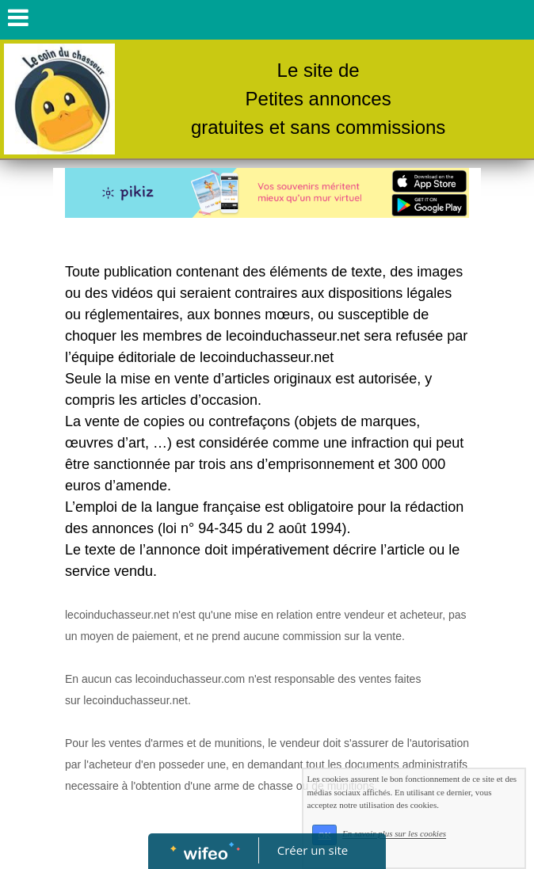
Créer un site (312, 850)
